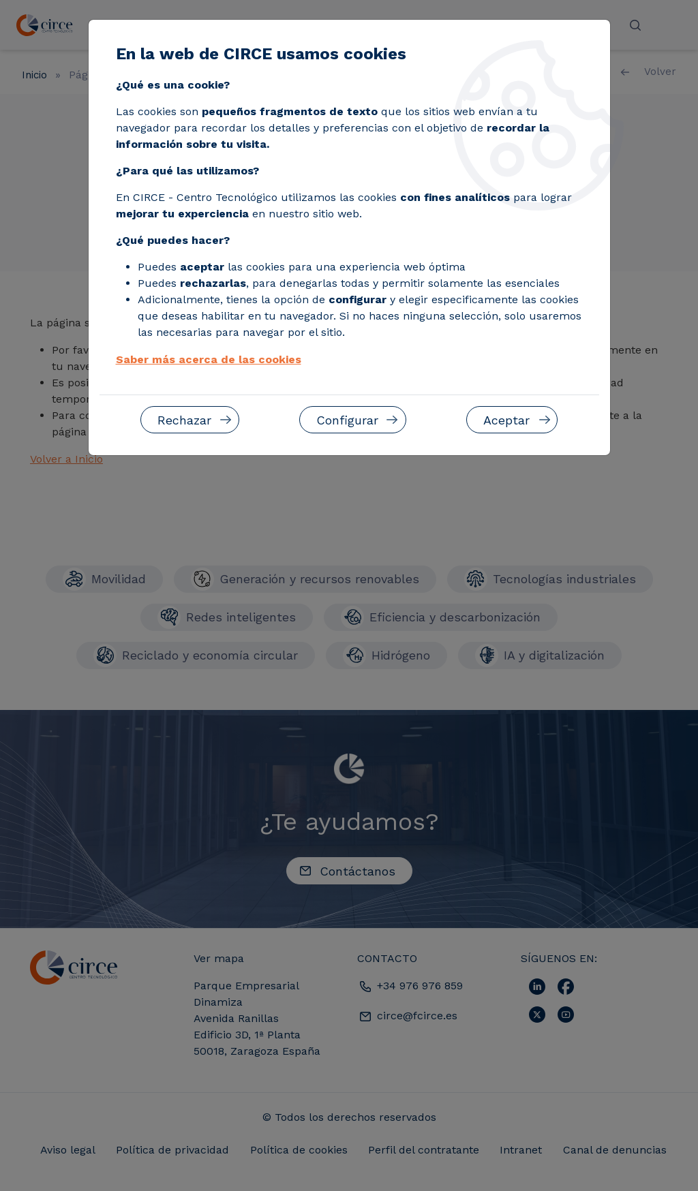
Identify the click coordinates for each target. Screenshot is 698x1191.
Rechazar (184, 420)
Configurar (347, 420)
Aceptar (506, 420)
